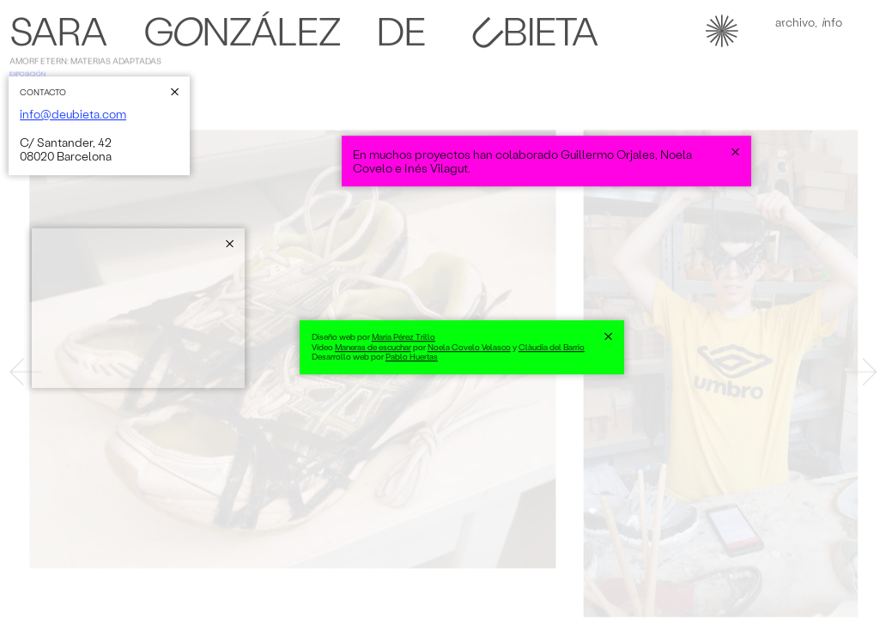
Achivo (795, 26)
